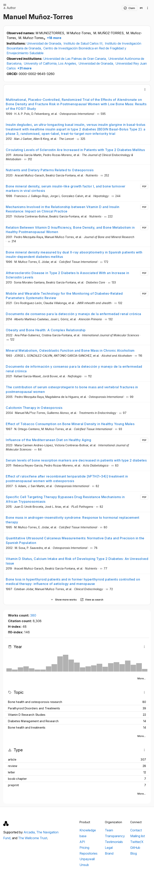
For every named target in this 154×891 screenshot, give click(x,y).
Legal (109, 848)
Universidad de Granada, (45, 43)
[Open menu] (5, 5)
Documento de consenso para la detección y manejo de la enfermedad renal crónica (73, 314)
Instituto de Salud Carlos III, (84, 43)
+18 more (53, 38)
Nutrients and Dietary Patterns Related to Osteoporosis (49, 170)
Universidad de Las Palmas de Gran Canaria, (75, 59)
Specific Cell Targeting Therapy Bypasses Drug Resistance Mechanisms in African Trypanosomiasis (65, 499)
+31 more (24, 68)
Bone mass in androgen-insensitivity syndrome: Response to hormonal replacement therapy (72, 520)
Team (109, 830)
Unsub (84, 865)
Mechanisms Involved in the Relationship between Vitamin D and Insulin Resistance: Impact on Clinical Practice (62, 209)
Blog (133, 853)
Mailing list (137, 836)
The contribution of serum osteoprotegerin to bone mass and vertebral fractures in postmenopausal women (72, 389)
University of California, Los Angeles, (51, 63)
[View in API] (141, 8)
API (82, 842)
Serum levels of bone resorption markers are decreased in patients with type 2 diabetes (76, 460)
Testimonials (114, 842)
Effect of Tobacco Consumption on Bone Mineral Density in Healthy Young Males (70, 424)
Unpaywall (87, 859)
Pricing (84, 848)
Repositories (88, 853)
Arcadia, (30, 832)
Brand (109, 853)
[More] (145, 89)
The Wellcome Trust (32, 838)
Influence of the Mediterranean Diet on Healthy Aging (48, 440)
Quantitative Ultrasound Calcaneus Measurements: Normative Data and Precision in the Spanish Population (75, 540)
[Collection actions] (147, 8)
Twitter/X (136, 842)
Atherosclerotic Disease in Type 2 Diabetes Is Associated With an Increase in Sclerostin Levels (67, 275)
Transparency (115, 836)
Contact (136, 830)
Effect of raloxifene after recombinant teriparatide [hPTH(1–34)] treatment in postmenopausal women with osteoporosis (67, 478)
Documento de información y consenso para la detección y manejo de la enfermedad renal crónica (74, 368)
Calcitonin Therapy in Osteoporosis (34, 408)
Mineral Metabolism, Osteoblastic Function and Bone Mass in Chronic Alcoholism (70, 350)
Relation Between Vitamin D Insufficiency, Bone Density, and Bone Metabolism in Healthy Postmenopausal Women (70, 229)
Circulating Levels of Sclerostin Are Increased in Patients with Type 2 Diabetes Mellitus (75, 150)
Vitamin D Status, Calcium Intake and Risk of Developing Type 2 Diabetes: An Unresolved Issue (77, 561)
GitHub (135, 848)
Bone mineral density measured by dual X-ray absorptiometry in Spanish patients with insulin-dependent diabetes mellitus (74, 254)
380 (33, 615)
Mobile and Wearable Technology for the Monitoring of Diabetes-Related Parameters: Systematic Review (64, 295)
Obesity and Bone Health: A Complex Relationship (46, 330)
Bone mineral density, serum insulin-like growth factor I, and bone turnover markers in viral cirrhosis (65, 188)
